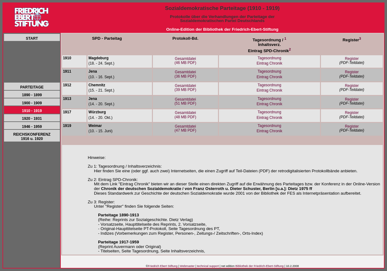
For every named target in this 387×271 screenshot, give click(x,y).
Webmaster (187, 266)
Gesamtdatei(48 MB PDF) (185, 115)
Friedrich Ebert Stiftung (162, 266)
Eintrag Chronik (269, 63)
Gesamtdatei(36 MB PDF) (185, 74)
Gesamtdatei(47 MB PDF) (185, 128)
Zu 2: (92, 179)
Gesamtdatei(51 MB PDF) (185, 101)
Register (352, 58)
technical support (208, 266)
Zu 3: (92, 202)
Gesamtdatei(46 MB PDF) (185, 60)
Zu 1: (92, 166)
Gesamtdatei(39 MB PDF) (185, 88)
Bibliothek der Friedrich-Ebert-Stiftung (259, 266)
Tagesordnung (269, 58)
